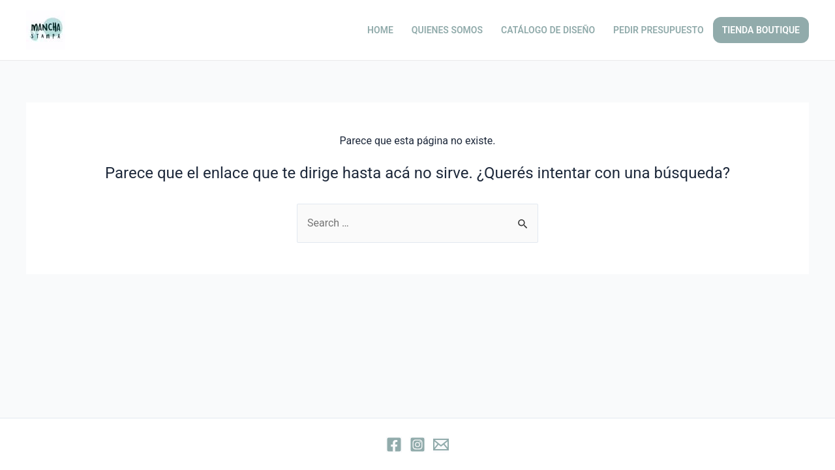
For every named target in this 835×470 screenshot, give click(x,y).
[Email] (441, 444)
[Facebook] (394, 444)
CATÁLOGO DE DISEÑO (548, 30)
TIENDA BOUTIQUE (761, 30)
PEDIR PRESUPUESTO (658, 30)
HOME (380, 30)
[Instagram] (417, 444)
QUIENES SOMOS (447, 30)
